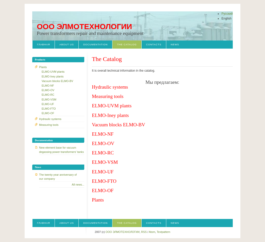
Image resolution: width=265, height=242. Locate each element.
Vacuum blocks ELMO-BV (57, 81)
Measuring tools (48, 124)
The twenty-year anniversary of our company (58, 176)
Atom (152, 231)
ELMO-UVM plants (53, 71)
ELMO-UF (48, 104)
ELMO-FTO (49, 108)
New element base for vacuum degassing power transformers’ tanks (61, 149)
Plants (43, 67)
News (175, 44)
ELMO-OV (48, 90)
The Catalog (127, 44)
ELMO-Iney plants (52, 76)
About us (66, 44)
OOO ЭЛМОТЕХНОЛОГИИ (84, 26)
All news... (78, 184)
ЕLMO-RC (48, 94)
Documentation (95, 44)
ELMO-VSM (49, 99)
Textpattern (163, 231)
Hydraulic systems (50, 118)
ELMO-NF (48, 85)
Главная (43, 44)
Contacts (153, 44)
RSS (144, 231)
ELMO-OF (48, 113)
